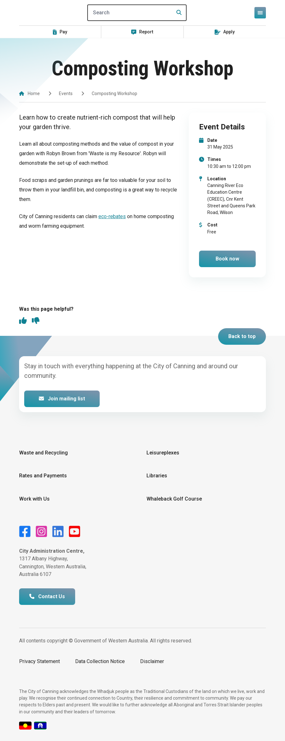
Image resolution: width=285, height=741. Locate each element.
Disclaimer (152, 661)
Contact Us (47, 596)
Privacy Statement (39, 661)
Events (66, 93)
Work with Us (34, 499)
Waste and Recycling (43, 453)
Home (34, 93)
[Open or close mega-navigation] (260, 12)
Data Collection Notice (100, 661)
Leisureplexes (162, 453)
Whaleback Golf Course (174, 499)
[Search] (137, 12)
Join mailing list (62, 399)
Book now (227, 259)
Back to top (242, 336)
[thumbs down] (35, 321)
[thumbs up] (23, 321)
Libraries (156, 476)
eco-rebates (112, 216)
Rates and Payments (43, 476)
